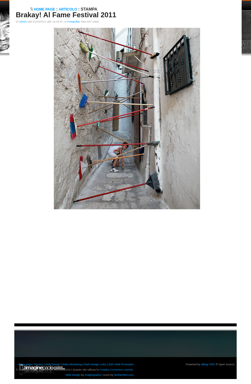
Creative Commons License (116, 369)
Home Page (44, 9)
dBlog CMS (208, 364)
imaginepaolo (93, 374)
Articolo (68, 9)
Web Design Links (95, 364)
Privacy (38, 364)
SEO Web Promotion (120, 364)
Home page (25, 364)
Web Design (52, 364)
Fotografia (73, 21)
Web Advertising (72, 364)
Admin (23, 21)
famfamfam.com (124, 374)
